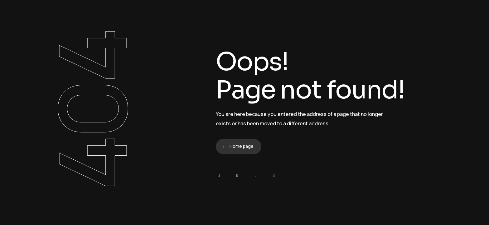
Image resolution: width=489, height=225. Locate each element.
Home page (242, 146)
